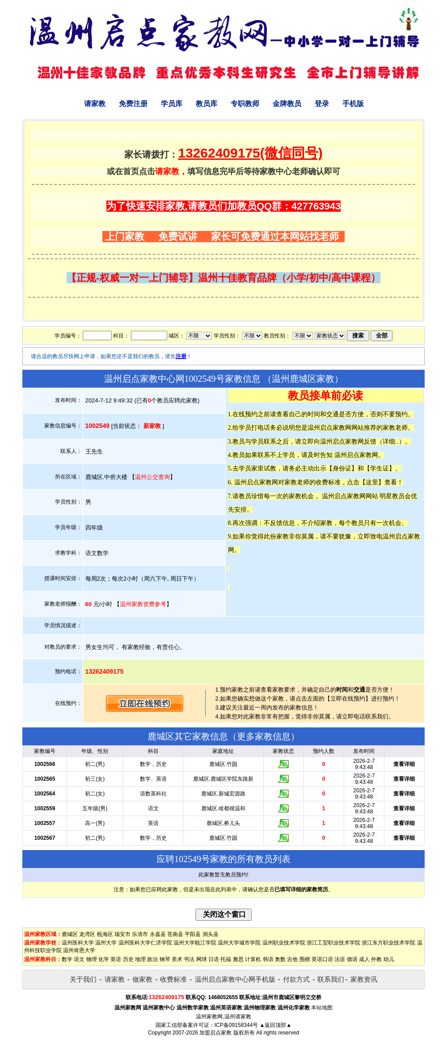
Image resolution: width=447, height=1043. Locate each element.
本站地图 (322, 1008)
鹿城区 (70, 934)
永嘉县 (158, 934)
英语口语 (322, 959)
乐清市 (140, 934)
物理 (91, 959)
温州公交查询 (152, 477)
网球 (201, 959)
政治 (152, 959)
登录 (322, 103)
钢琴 (165, 959)
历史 (128, 959)
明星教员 (392, 496)
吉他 (292, 959)
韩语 (268, 959)
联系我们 (330, 979)
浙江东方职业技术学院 (388, 943)
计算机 (253, 959)
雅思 (238, 959)
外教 (376, 959)
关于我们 (83, 979)
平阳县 (193, 934)
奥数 (280, 959)
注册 (181, 356)
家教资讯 (363, 979)
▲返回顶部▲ (275, 1025)
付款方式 (296, 979)
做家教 (142, 979)
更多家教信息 (264, 736)
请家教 (94, 103)
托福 (225, 959)
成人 (364, 959)
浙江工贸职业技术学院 (333, 943)
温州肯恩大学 (79, 950)
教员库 (206, 103)
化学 (103, 959)
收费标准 (173, 979)
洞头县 (210, 934)
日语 (213, 959)
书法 (189, 959)
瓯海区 (105, 934)
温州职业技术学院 (283, 943)
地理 (140, 959)
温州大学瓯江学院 (194, 943)
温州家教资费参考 (143, 604)
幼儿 (389, 959)
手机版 (353, 103)
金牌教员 (287, 103)
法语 (339, 959)
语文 (79, 959)
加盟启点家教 (215, 1033)
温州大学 (106, 943)
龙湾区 (87, 934)
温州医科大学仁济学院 (145, 943)
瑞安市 (122, 934)
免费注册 (133, 103)
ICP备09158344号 (236, 1025)
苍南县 (175, 934)
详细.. (391, 441)
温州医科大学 (78, 943)
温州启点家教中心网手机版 (235, 979)
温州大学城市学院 (239, 943)
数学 (67, 959)
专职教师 (245, 103)
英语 (115, 959)
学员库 (171, 103)
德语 (352, 959)
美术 (177, 959)
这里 (372, 482)
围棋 (304, 959)
